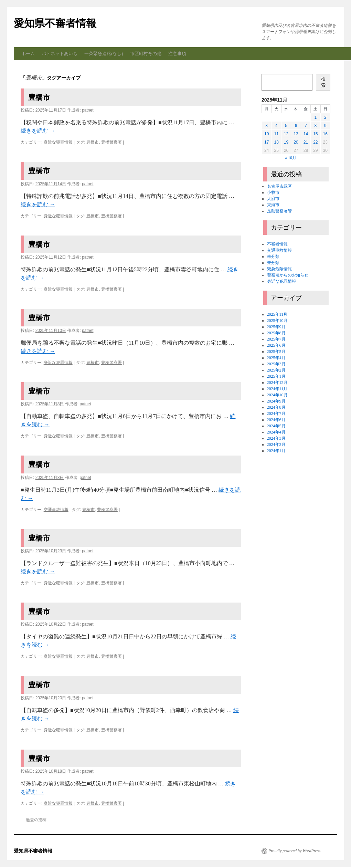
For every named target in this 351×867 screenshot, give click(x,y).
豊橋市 (39, 97)
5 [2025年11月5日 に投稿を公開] (286, 125)
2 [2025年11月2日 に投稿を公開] (325, 117)
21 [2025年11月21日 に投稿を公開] (306, 142)
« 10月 (290, 157)
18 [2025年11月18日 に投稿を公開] (276, 142)
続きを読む (38, 131)
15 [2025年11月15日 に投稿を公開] (315, 134)
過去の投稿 (33, 819)
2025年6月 (276, 345)
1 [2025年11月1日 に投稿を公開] (315, 117)
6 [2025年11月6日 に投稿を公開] (296, 125)
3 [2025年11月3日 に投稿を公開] (266, 125)
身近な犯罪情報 (58, 142)
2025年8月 (276, 333)
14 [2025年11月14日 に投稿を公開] (306, 134)
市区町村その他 (145, 53)
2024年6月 (276, 419)
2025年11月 (277, 314)
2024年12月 (277, 382)
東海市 (273, 204)
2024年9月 (276, 401)
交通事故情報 (56, 509)
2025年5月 (276, 351)
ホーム (28, 53)
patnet (87, 110)
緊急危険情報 (279, 269)
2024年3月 (276, 438)
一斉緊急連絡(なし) (103, 53)
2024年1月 (276, 450)
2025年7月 (276, 339)
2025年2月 (276, 370)
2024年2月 (276, 444)
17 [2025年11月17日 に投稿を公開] (266, 142)
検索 (323, 82)
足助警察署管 (279, 211)
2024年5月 (276, 426)
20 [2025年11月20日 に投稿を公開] (296, 142)
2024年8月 (276, 407)
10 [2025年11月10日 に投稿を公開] (266, 134)
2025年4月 (276, 357)
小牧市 (273, 192)
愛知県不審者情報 (55, 23)
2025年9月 (276, 326)
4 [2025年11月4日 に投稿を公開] (276, 125)
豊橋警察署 (111, 142)
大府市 (273, 198)
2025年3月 (276, 364)
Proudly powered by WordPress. (294, 850)
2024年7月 (276, 413)
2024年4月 (276, 432)
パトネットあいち (59, 53)
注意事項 (177, 53)
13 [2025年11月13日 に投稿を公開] (296, 134)
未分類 (273, 256)
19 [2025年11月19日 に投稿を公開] (286, 142)
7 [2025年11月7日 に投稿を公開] (306, 125)
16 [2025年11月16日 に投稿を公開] (325, 134)
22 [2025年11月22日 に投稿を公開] (315, 142)
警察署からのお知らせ (287, 275)
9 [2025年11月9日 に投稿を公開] (325, 125)
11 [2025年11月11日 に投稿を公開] (276, 134)
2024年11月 (277, 388)
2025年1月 (276, 376)
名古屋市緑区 (279, 186)
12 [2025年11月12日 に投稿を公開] (286, 134)
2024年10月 (277, 395)
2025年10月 (277, 320)
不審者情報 (277, 244)
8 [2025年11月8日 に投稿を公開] (315, 125)
